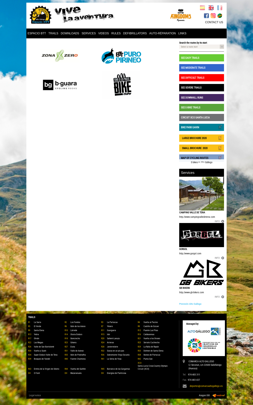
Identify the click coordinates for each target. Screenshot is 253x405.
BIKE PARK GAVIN (201, 127)
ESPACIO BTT (37, 33)
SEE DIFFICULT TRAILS (192, 77)
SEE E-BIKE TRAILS (190, 107)
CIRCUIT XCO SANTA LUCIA (195, 117)
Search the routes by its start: (193, 42)
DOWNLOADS (70, 33)
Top (2, 400)
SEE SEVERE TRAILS (191, 87)
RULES (116, 33)
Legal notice (35, 395)
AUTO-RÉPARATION (162, 33)
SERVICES (89, 33)
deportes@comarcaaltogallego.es (206, 386)
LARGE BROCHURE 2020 (201, 138)
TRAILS (53, 33)
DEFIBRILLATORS (135, 33)
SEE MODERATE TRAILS (193, 67)
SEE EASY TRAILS (190, 57)
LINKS (182, 33)
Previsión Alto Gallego (190, 304)
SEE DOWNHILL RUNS (192, 97)
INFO (219, 221)
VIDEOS (103, 33)
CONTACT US (214, 22)
